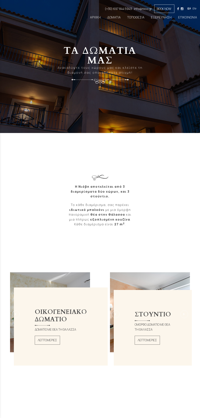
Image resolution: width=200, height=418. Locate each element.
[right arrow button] (84, 314)
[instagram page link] (182, 9)
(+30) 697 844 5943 (118, 9)
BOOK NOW (162, 9)
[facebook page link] (178, 9)
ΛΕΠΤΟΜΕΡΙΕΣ (47, 340)
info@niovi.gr (143, 9)
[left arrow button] (16, 314)
